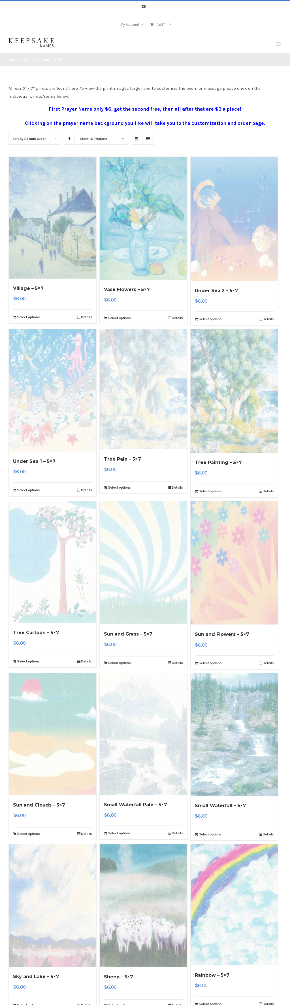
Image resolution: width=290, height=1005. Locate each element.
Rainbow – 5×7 (212, 975)
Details (86, 317)
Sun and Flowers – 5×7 (222, 634)
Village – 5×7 (28, 288)
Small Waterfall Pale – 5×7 (135, 804)
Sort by (29, 139)
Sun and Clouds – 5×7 (39, 805)
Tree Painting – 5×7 (218, 462)
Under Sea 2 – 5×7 (216, 290)
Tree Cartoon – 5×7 (36, 632)
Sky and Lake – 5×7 (36, 976)
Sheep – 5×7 (118, 977)
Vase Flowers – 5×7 (127, 289)
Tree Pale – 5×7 (122, 459)
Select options (28, 317)
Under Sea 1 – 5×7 (34, 461)
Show (94, 139)
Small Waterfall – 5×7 (220, 805)
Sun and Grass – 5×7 (128, 634)
